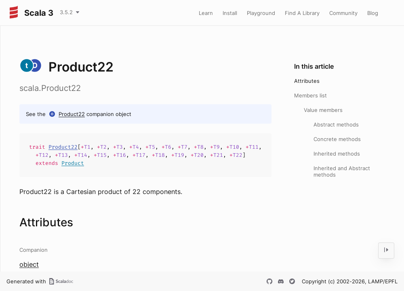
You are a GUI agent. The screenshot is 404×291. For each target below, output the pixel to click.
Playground (261, 13)
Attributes (307, 81)
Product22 (72, 114)
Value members (323, 110)
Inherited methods (337, 153)
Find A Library (302, 13)
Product (72, 163)
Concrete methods (337, 139)
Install (230, 13)
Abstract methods (336, 124)
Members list (310, 95)
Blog (372, 13)
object (29, 264)
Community (343, 13)
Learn (206, 13)
